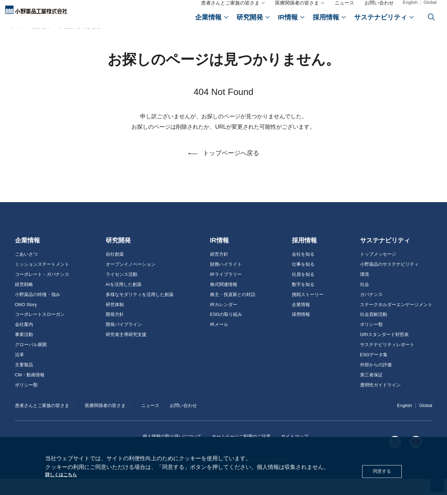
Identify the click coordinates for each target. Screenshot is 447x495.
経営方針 (219, 270)
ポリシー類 (26, 401)
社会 (364, 300)
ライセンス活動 (121, 290)
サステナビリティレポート (387, 360)
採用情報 (304, 256)
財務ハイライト (226, 280)
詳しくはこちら (64, 474)
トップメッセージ (378, 270)
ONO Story (26, 320)
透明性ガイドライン (380, 401)
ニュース (344, 10)
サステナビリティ (385, 256)
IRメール (219, 340)
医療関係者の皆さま (297, 10)
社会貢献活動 (373, 330)
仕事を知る (303, 280)
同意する (380, 470)
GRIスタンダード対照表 (384, 350)
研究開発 (118, 256)
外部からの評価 (376, 380)
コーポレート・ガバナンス (42, 290)
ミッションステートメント (42, 280)
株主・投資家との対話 (232, 310)
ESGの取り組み (226, 330)
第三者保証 (371, 391)
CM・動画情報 (30, 391)
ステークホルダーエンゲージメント (396, 320)
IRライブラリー (226, 290)
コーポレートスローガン (40, 330)
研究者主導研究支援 (126, 350)
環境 (364, 290)
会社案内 (24, 340)
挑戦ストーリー (308, 310)
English (410, 9)
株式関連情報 (223, 300)
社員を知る (303, 290)
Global (430, 9)
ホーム (17, 43)
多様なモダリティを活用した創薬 (140, 310)
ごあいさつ (26, 270)
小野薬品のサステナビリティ (389, 280)
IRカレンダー (223, 320)
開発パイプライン (124, 340)
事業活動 (24, 350)
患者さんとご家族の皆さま (230, 10)
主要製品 (24, 380)
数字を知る (303, 300)
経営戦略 (24, 300)
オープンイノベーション (130, 280)
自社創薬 (115, 270)
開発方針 (115, 330)
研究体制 (115, 320)
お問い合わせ (379, 10)
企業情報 (27, 256)
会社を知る (303, 270)
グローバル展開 (31, 360)
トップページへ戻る (231, 171)
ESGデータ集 (374, 370)
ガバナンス (371, 310)
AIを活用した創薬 (124, 300)
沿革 (19, 370)
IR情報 (219, 256)
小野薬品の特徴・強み (37, 310)
